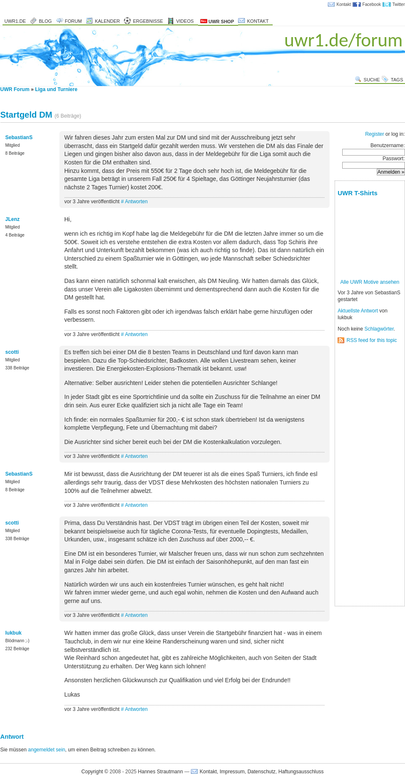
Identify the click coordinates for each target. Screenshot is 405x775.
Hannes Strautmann (160, 772)
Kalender (107, 21)
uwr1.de (15, 21)
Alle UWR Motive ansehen (369, 282)
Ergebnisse (148, 21)
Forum (73, 21)
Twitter (398, 4)
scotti (12, 352)
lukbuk (13, 633)
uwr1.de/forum (343, 39)
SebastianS (19, 137)
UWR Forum (15, 89)
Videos (185, 21)
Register (374, 134)
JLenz (12, 219)
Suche (372, 79)
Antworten (136, 202)
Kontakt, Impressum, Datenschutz (238, 772)
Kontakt (344, 4)
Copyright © (94, 772)
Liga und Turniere (56, 89)
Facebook (371, 4)
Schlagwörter (379, 329)
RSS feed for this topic (371, 340)
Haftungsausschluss (301, 772)
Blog (45, 21)
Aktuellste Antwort (358, 311)
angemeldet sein (46, 750)
